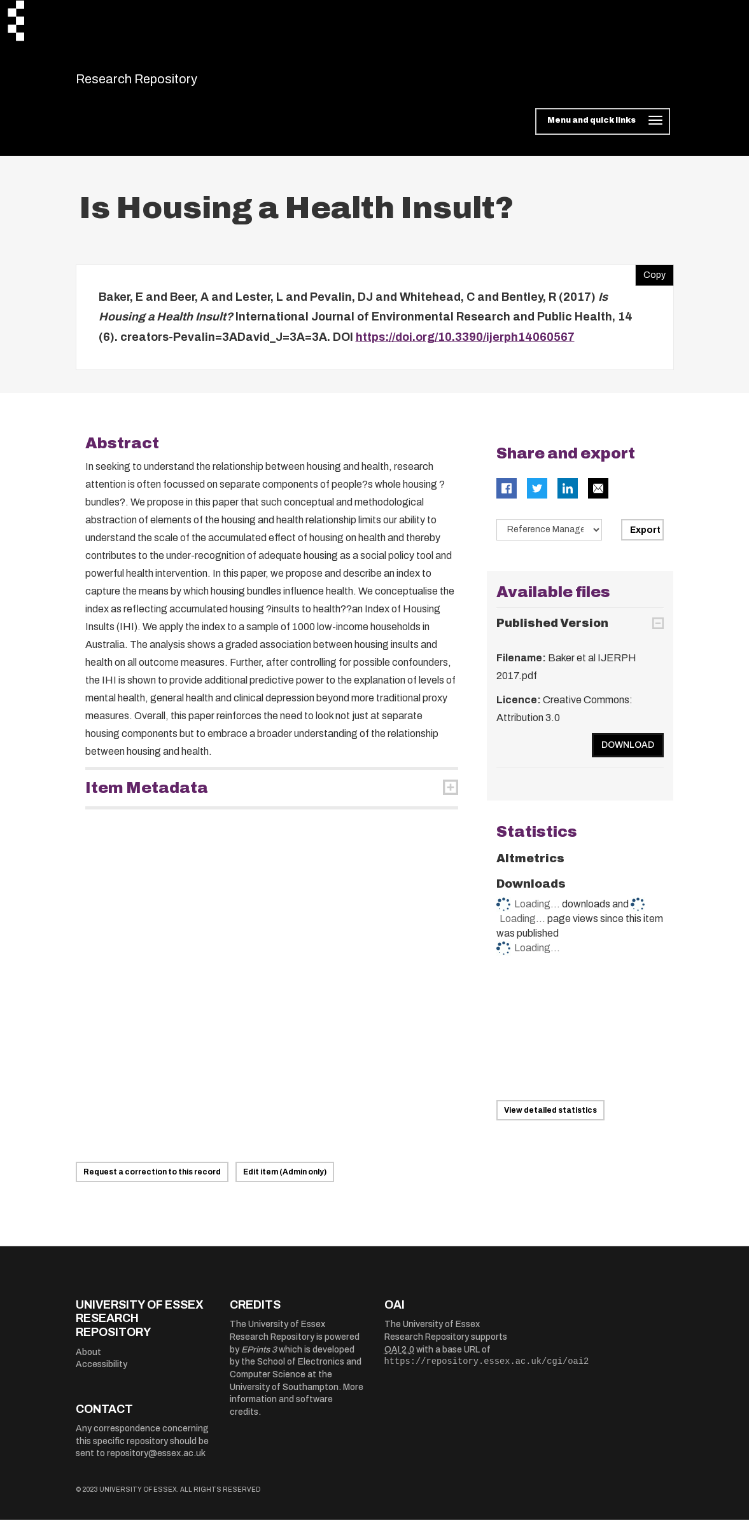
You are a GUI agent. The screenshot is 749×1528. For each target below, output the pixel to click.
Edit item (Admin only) (284, 1179)
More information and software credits (296, 1407)
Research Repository (165, 82)
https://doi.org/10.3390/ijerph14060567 (465, 344)
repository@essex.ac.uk (156, 1461)
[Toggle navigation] (602, 129)
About (88, 1360)
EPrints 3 (259, 1357)
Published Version (552, 630)
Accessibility (101, 1372)
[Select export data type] (549, 538)
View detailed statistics (550, 1117)
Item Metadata (146, 796)
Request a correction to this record (152, 1179)
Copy (650, 279)
